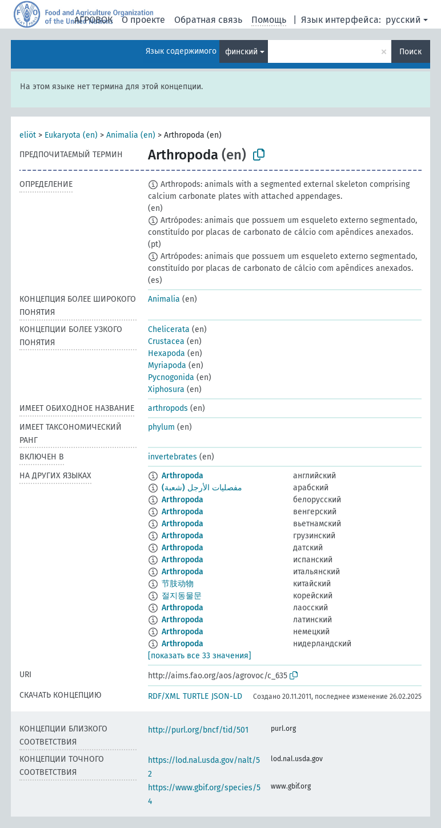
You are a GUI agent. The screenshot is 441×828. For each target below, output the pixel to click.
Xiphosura (166, 389)
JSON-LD (226, 696)
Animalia (164, 299)
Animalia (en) (130, 135)
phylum (161, 427)
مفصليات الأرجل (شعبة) (202, 488)
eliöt (27, 135)
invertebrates (172, 457)
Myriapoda (167, 365)
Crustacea (166, 341)
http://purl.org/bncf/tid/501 (198, 730)
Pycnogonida (171, 377)
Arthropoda (182, 476)
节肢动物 (178, 584)
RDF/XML (164, 696)
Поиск (410, 52)
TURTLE (196, 696)
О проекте (143, 19)
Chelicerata (169, 329)
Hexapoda (166, 353)
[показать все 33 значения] (199, 656)
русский (403, 19)
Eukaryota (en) (71, 135)
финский (241, 52)
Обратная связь (208, 19)
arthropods (168, 408)
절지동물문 (182, 596)
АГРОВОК (93, 19)
